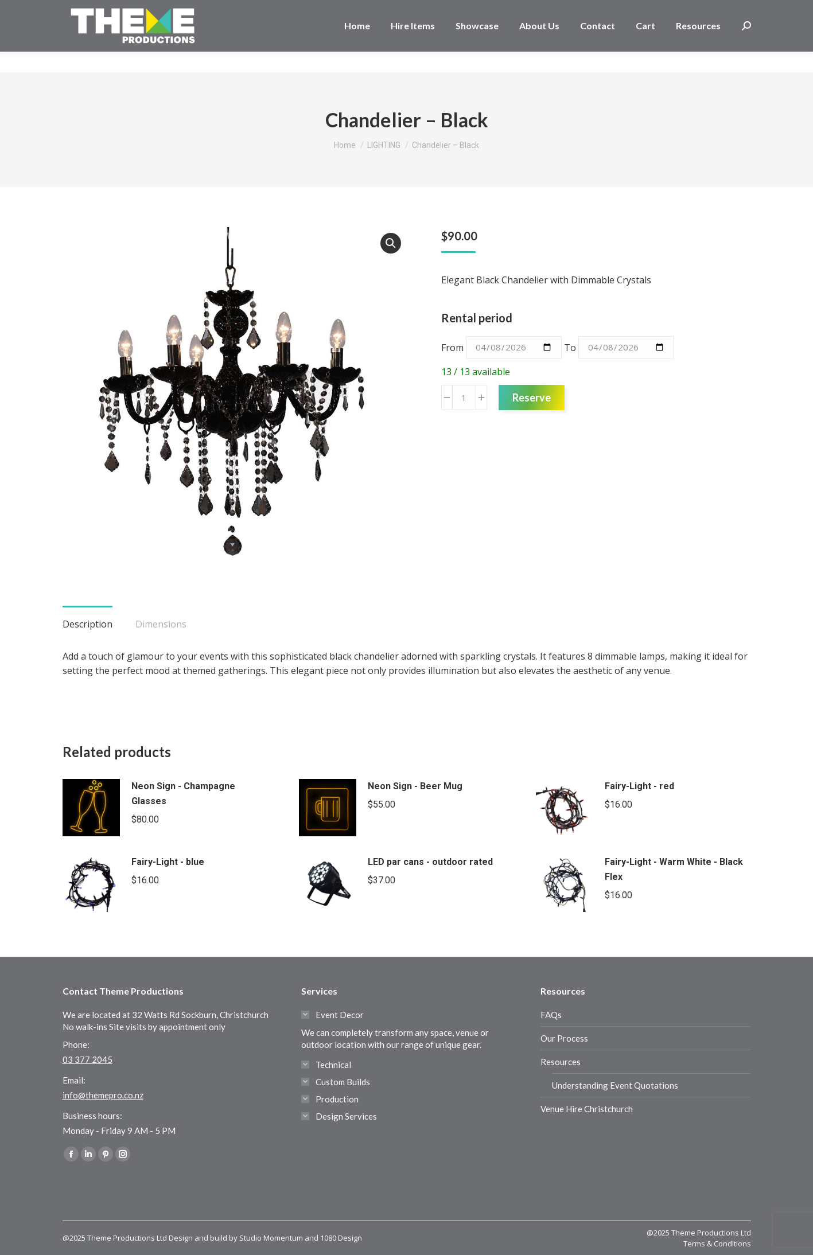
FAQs (551, 1015)
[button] (390, 243)
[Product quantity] (464, 397)
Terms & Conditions (717, 1243)
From (452, 347)
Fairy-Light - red (639, 786)
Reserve (531, 397)
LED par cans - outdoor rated (430, 861)
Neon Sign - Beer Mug (415, 786)
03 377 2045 (99, 10)
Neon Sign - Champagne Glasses (183, 793)
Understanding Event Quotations (615, 1085)
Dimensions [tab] (160, 624)
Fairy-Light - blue (167, 861)
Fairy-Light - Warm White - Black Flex (674, 869)
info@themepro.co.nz (103, 1095)
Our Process (564, 1038)
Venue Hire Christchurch (586, 1109)
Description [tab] (87, 624)
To (570, 347)
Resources (560, 1062)
